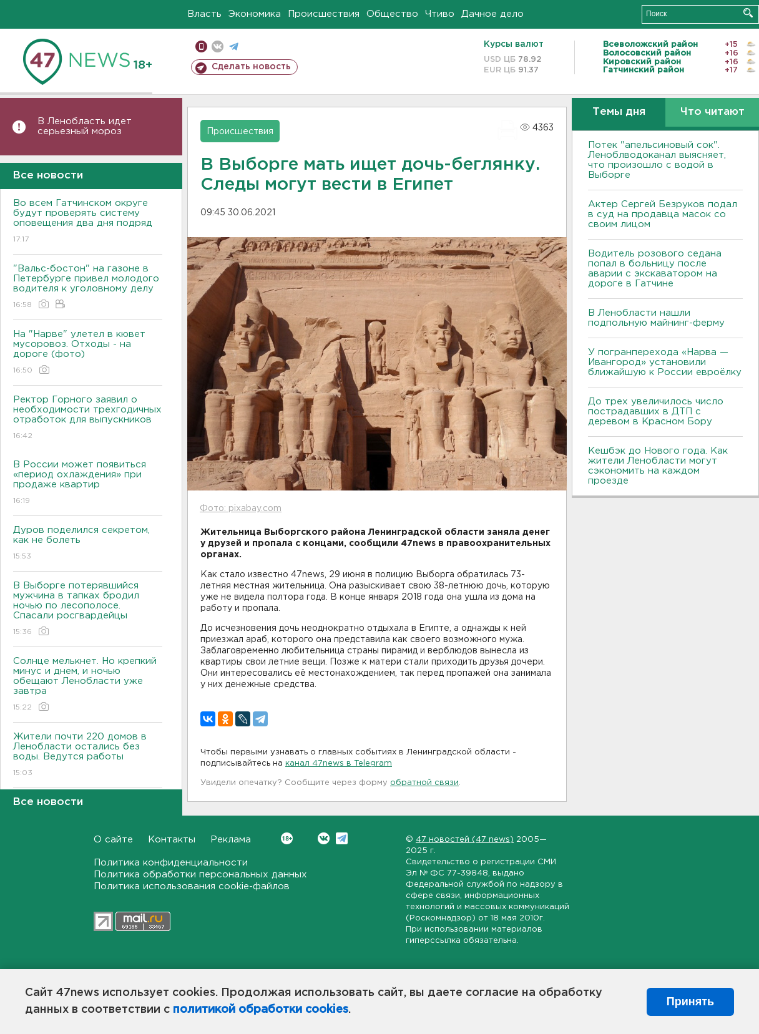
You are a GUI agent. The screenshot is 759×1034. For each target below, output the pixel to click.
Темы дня (618, 112)
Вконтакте (287, 838)
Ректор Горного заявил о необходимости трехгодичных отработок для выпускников (87, 418)
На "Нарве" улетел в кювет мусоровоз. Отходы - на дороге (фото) (87, 353)
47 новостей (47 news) (465, 839)
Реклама (230, 840)
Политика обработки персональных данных (200, 875)
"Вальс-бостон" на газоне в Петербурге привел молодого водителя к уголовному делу (87, 287)
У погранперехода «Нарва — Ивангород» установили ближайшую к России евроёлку (665, 362)
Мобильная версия (201, 46)
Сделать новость (251, 67)
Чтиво (439, 14)
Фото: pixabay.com (241, 508)
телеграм (234, 46)
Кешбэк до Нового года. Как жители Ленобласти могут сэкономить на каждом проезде (658, 466)
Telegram (342, 838)
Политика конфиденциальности (171, 863)
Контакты (171, 840)
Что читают (712, 112)
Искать (748, 12)
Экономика (254, 14)
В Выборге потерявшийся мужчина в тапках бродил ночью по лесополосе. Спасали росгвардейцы (87, 609)
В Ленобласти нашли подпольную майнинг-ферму (656, 318)
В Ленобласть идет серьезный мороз (84, 126)
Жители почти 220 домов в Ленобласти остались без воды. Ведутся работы (87, 755)
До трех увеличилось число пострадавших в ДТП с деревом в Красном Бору (655, 412)
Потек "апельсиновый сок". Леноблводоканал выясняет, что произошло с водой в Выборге (657, 160)
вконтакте (217, 46)
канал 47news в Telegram (338, 763)
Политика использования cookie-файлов (192, 886)
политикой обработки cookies (260, 1010)
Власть (204, 14)
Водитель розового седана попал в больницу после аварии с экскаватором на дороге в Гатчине (655, 269)
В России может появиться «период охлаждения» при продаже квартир (87, 483)
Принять (690, 1001)
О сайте (113, 840)
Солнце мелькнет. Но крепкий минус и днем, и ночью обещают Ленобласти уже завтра (87, 685)
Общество (392, 14)
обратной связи (424, 782)
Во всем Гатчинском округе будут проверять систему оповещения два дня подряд (87, 222)
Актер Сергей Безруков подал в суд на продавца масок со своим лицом (662, 214)
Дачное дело (492, 14)
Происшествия (324, 14)
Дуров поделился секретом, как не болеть (87, 544)
